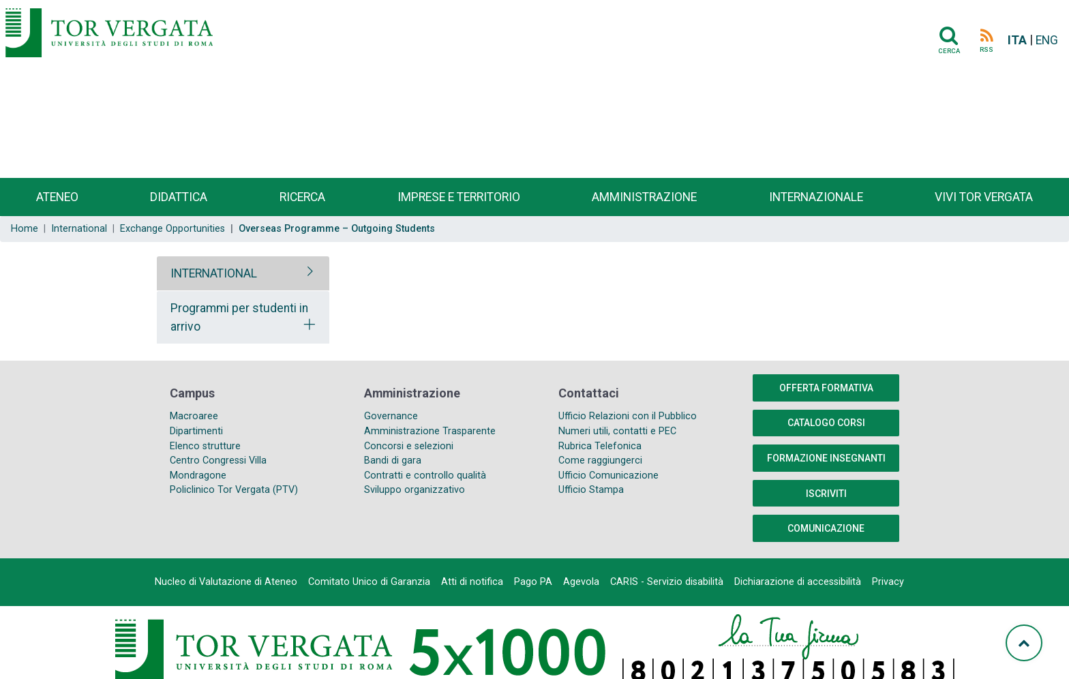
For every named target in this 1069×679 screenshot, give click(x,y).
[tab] (243, 273)
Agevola (581, 582)
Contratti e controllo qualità (425, 475)
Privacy (888, 582)
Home (24, 229)
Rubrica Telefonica (600, 446)
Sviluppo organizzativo (414, 490)
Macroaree (194, 416)
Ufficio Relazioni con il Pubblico (627, 416)
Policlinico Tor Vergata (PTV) (234, 490)
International (79, 229)
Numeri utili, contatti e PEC (617, 431)
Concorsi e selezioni (408, 446)
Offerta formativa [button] (826, 387)
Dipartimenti (196, 431)
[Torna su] (1024, 642)
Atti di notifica (472, 582)
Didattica (178, 197)
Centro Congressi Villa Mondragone (218, 468)
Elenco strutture (205, 446)
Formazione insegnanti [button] (826, 458)
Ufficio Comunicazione (608, 475)
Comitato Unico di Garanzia (369, 582)
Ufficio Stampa (591, 490)
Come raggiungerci (600, 460)
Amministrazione (644, 197)
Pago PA (533, 582)
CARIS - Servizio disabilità (666, 582)
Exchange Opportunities (172, 229)
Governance (391, 416)
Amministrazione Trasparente (430, 431)
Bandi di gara (392, 460)
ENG (1047, 40)
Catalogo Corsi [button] (826, 422)
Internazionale (816, 197)
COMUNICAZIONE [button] (825, 528)
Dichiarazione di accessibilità (797, 582)
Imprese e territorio (458, 197)
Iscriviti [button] (826, 493)
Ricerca (302, 197)
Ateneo (57, 197)
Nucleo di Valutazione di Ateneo (226, 582)
